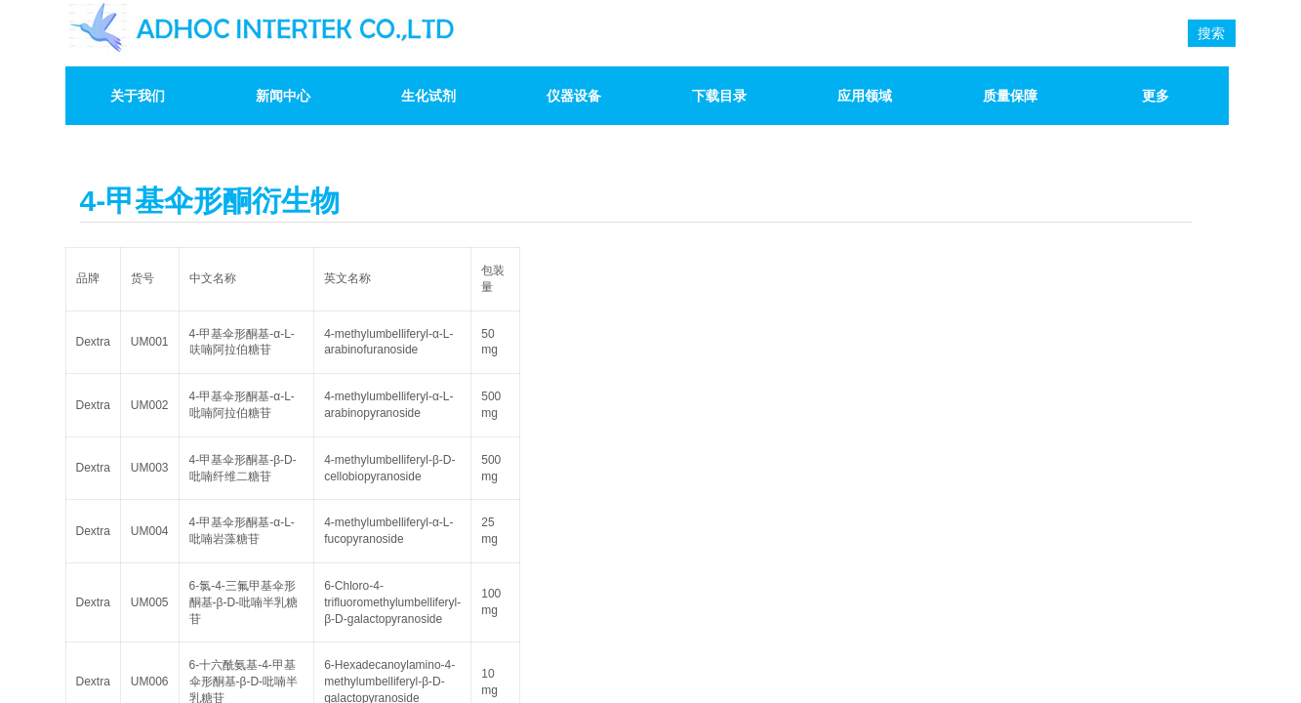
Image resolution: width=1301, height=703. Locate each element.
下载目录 (719, 95)
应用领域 (864, 95)
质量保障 (1010, 95)
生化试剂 (428, 95)
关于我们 (137, 95)
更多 (1155, 95)
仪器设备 (574, 95)
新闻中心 (283, 95)
